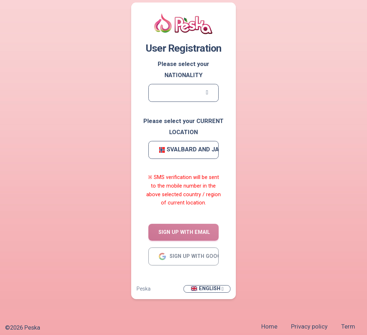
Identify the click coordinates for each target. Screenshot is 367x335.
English (205, 289)
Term (348, 326)
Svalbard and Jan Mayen (189, 149)
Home (269, 326)
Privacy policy (309, 326)
